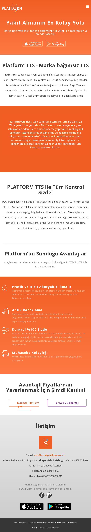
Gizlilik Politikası (38, 528)
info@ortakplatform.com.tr (50, 455)
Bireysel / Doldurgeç (67, 402)
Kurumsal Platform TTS (28, 405)
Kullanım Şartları (53, 528)
